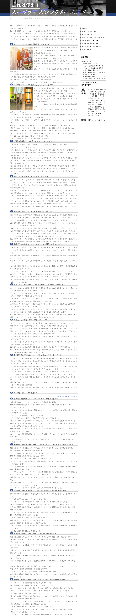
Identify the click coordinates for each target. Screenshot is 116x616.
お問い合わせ (86, 50)
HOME (84, 28)
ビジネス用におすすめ (89, 34)
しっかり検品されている (90, 43)
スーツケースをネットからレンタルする (63, 396)
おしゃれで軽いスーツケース (91, 46)
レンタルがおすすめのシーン (91, 31)
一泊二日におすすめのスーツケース (94, 37)
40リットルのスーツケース (91, 40)
